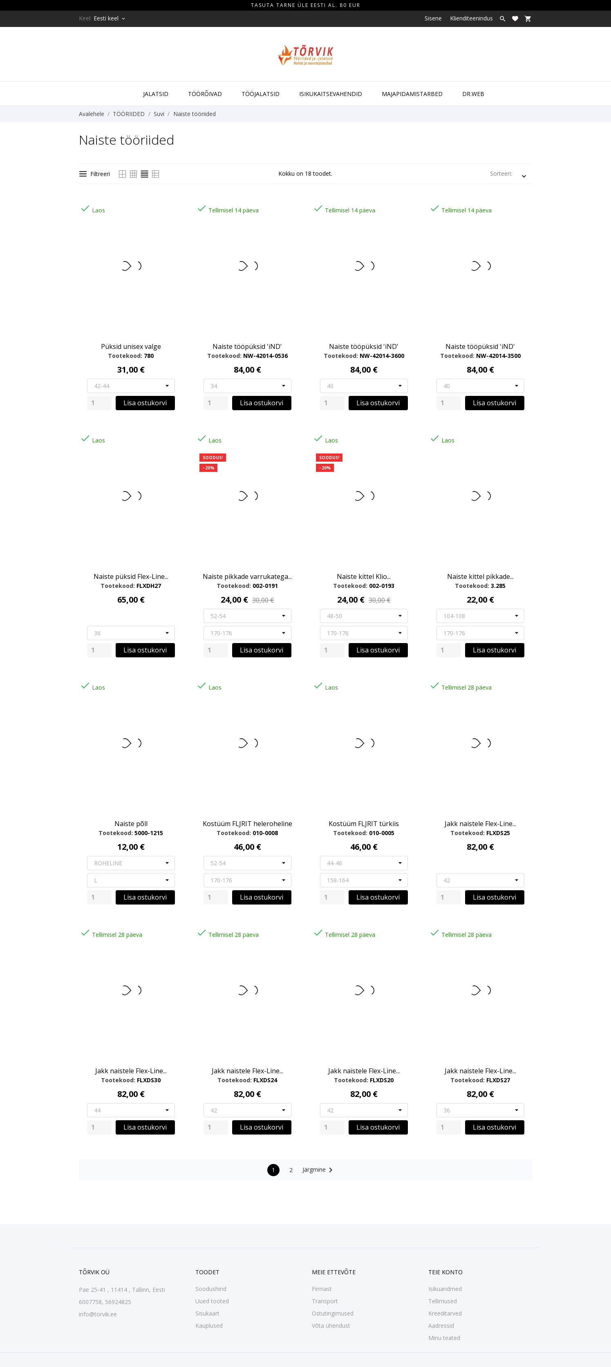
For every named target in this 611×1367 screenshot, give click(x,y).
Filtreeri (94, 174)
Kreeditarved (445, 1313)
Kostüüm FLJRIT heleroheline (247, 824)
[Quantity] (99, 403)
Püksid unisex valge (131, 346)
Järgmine (319, 1170)
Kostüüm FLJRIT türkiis (364, 824)
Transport (325, 1301)
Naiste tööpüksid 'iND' (247, 346)
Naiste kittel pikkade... (480, 576)
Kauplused (209, 1325)
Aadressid (441, 1325)
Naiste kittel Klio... (364, 576)
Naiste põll (131, 824)
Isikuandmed (445, 1289)
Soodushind (210, 1289)
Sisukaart (207, 1313)
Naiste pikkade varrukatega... (247, 576)
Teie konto (445, 1272)
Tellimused (442, 1301)
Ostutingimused (333, 1313)
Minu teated (444, 1338)
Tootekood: (125, 356)
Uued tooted (212, 1301)
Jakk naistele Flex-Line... (480, 824)
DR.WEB (473, 94)
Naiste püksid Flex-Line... (131, 576)
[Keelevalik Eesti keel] (110, 18)
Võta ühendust (331, 1325)
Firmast (322, 1289)
